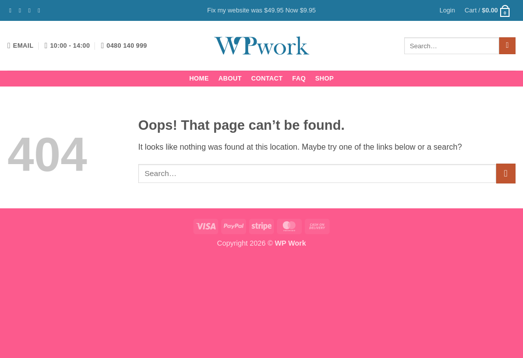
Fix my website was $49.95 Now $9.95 (261, 10)
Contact (266, 78)
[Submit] (507, 45)
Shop (324, 78)
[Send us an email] (41, 10)
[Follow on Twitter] (31, 10)
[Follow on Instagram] (22, 10)
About (230, 78)
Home (199, 78)
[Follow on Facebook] (12, 10)
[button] (447, 10)
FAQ (299, 78)
